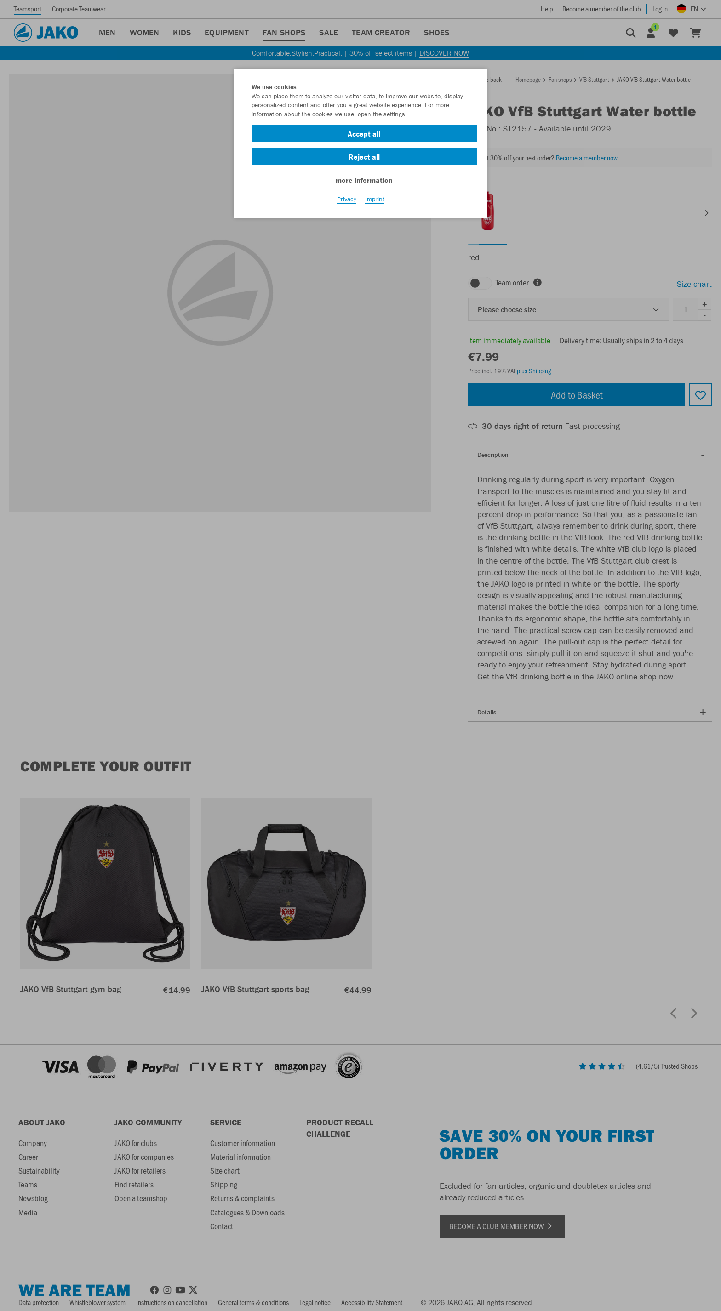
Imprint (374, 203)
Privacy (346, 203)
